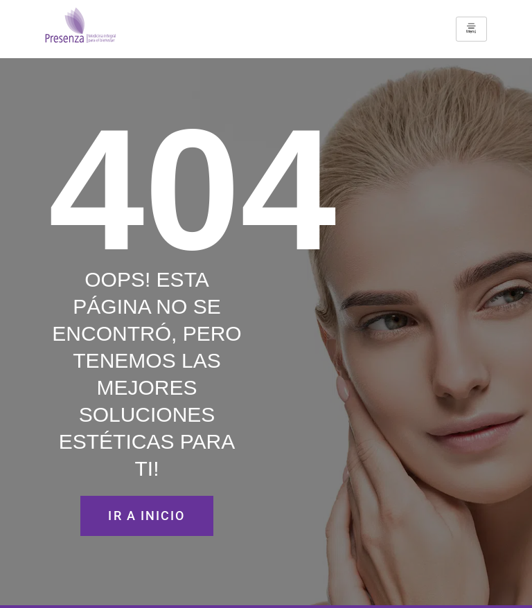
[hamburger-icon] (471, 29)
